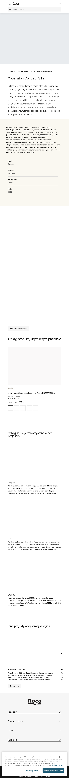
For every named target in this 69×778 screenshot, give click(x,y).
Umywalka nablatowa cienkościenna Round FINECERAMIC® (31, 393)
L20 (10, 538)
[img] (10, 408)
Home (10, 71)
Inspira (10, 388)
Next (61, 653)
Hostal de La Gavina (16, 669)
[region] (34, 764)
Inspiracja (34, 740)
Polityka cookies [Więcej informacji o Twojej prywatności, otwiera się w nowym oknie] (57, 765)
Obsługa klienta (34, 721)
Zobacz (14, 686)
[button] (10, 9)
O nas (34, 730)
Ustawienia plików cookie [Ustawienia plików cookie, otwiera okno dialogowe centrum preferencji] (32, 771)
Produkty (34, 712)
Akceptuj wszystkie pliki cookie (53, 770)
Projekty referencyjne (44, 71)
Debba (11, 594)
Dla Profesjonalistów (24, 71)
